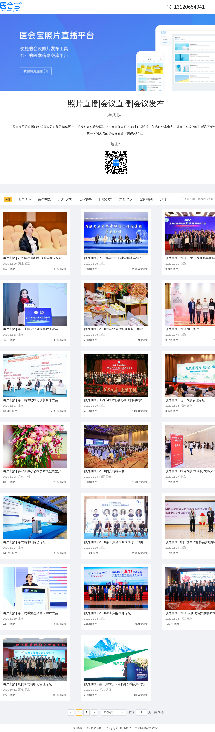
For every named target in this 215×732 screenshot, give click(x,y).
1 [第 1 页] (78, 712)
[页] (141, 712)
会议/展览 (44, 199)
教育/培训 (146, 199)
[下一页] (94, 712)
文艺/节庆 (126, 199)
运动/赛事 (85, 199)
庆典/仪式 (64, 199)
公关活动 (24, 199)
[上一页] (71, 712)
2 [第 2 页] (86, 712)
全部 (8, 199)
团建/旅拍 (105, 199)
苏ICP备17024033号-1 (146, 728)
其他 (163, 199)
